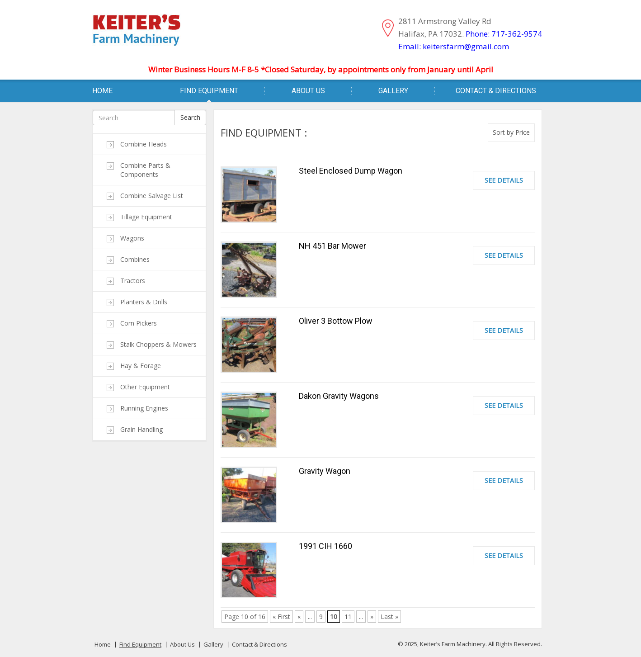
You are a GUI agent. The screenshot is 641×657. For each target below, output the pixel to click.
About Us (308, 90)
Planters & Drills (143, 302)
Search (190, 117)
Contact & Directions (496, 90)
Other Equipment (145, 387)
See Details (504, 180)
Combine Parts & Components (145, 170)
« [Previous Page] (299, 616)
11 (348, 616)
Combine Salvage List (151, 195)
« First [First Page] (281, 616)
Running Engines (144, 408)
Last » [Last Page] (389, 616)
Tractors (132, 280)
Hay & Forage (140, 365)
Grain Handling (141, 429)
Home (102, 90)
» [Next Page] (371, 616)
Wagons (132, 238)
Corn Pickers (138, 323)
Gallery (393, 90)
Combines (135, 259)
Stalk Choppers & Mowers (158, 344)
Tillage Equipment (146, 217)
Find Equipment (209, 90)
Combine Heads (143, 144)
